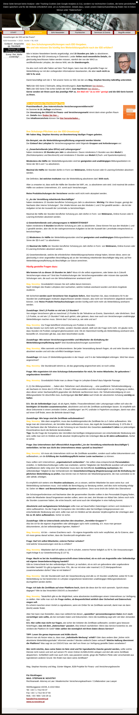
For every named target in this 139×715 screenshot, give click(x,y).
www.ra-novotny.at (35, 702)
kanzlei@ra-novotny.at (37, 699)
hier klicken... (98, 86)
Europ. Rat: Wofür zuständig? (14, 55)
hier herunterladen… (70, 118)
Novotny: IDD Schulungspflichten (14, 50)
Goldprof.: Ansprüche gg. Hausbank (14, 45)
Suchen (26, 29)
